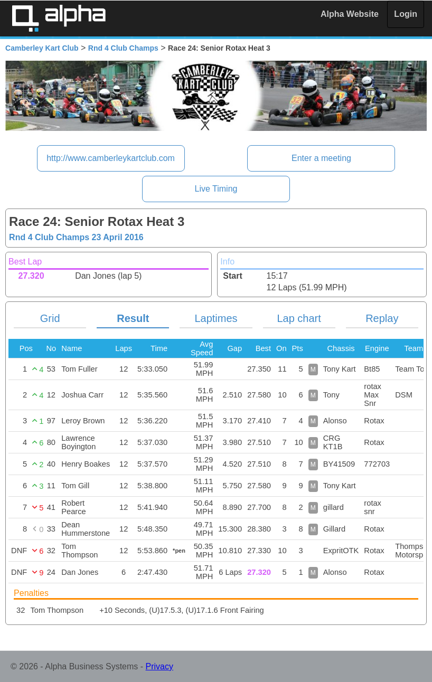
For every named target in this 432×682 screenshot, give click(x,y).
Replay (381, 318)
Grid (50, 318)
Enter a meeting (321, 158)
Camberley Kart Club (41, 48)
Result (133, 318)
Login (405, 14)
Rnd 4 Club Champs (123, 48)
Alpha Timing (58, 18)
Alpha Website (350, 14)
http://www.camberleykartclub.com (110, 158)
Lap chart (299, 318)
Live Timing (216, 188)
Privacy (159, 666)
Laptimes (215, 318)
